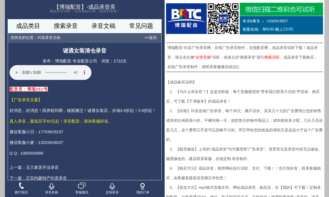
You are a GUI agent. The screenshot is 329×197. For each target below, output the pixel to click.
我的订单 (142, 188)
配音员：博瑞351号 (29, 89)
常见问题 (141, 25)
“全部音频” (203, 57)
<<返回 (151, 37)
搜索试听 (272, 57)
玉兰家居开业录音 (42, 167)
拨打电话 (21, 188)
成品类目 (28, 25)
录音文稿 (103, 25)
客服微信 (81, 188)
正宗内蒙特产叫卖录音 (46, 178)
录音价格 (51, 188)
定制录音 (112, 188)
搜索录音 (66, 25)
